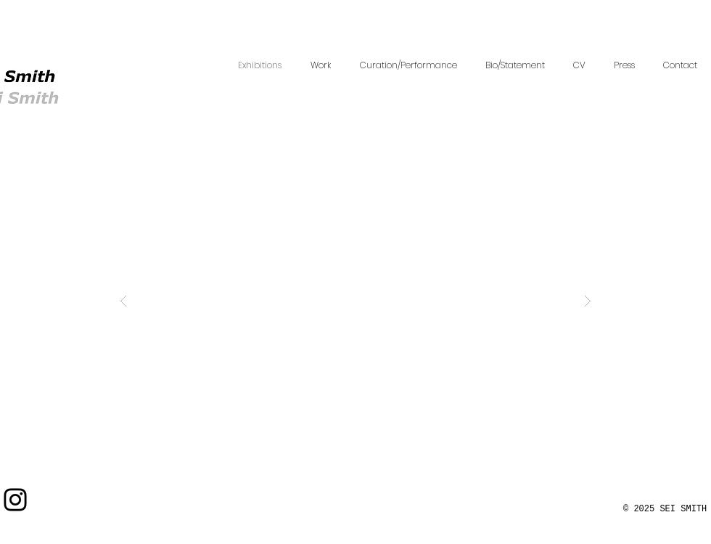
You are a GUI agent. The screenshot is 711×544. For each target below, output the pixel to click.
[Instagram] (15, 499)
